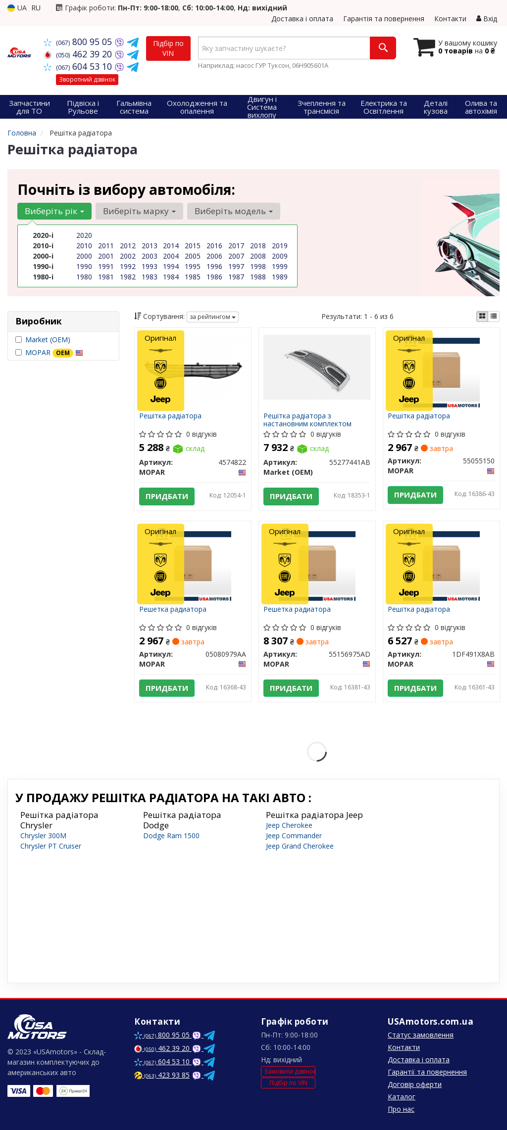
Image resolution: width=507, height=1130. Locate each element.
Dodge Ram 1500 (171, 835)
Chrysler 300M (43, 835)
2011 (106, 245)
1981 (106, 276)
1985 (193, 276)
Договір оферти (415, 1084)
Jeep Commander (294, 835)
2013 (149, 245)
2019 (280, 245)
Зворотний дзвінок (87, 79)
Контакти (450, 18)
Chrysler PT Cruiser (50, 846)
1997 (236, 266)
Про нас (401, 1109)
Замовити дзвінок (289, 1072)
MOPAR (54, 352)
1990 (84, 266)
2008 (258, 256)
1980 (84, 276)
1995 (193, 266)
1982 (128, 276)
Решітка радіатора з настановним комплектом (308, 419)
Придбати (167, 496)
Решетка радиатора (173, 609)
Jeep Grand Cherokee (300, 846)
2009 (280, 256)
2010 (84, 245)
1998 (258, 266)
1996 (214, 266)
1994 (171, 266)
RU (36, 7)
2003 (149, 256)
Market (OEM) (47, 339)
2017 (236, 245)
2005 (193, 256)
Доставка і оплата (302, 18)
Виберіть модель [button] (234, 211)
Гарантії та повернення (427, 1072)
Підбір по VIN (168, 48)
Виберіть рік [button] (54, 211)
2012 (128, 245)
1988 (258, 276)
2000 (84, 256)
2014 (171, 245)
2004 (171, 256)
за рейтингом (213, 317)
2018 (258, 245)
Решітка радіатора (171, 416)
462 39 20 (79, 54)
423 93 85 (162, 1075)
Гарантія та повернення (383, 18)
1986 (214, 276)
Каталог (401, 1096)
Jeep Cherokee (289, 825)
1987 (236, 276)
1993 (149, 266)
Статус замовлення (421, 1035)
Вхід (486, 18)
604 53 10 (79, 66)
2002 (128, 256)
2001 (106, 256)
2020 (84, 235)
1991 (106, 266)
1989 (280, 276)
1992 (128, 266)
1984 (171, 276)
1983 (149, 276)
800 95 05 (79, 41)
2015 (193, 245)
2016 (214, 245)
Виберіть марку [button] (139, 211)
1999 (280, 266)
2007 (236, 256)
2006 (214, 256)
